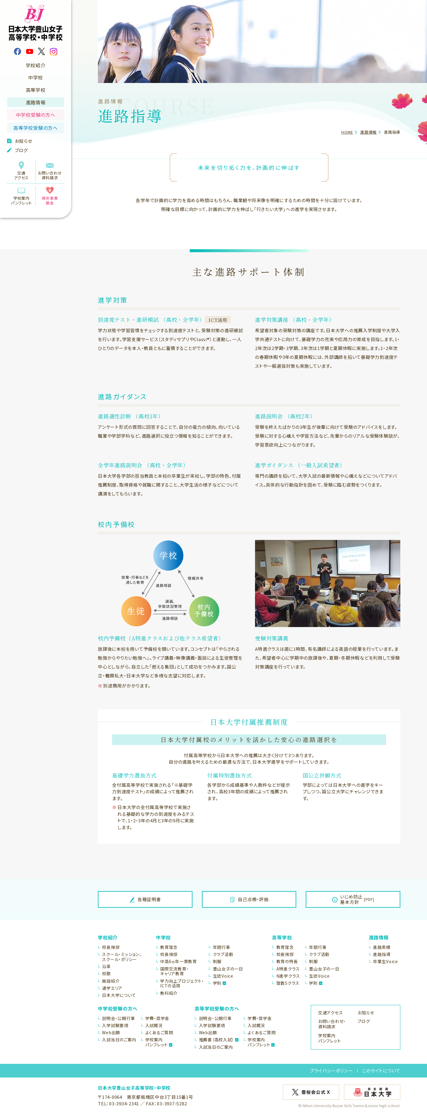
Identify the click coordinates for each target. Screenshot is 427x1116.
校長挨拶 (111, 947)
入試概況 (154, 1025)
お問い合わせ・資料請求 (332, 1023)
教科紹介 (169, 993)
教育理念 (169, 947)
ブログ (17, 150)
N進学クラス (288, 976)
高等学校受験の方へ (35, 127)
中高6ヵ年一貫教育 (178, 961)
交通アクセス (21, 171)
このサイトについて (381, 1070)
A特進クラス (288, 968)
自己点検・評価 (249, 899)
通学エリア (112, 988)
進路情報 (36, 102)
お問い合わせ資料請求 (50, 171)
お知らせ (19, 141)
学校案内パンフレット (21, 196)
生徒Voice (223, 976)
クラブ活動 (223, 954)
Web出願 (111, 1032)
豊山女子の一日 (228, 968)
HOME (347, 132)
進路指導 (382, 954)
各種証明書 (145, 899)
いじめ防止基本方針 (353, 899)
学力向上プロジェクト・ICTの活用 (182, 984)
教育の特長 (287, 961)
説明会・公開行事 (118, 1018)
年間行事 (221, 947)
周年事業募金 (50, 196)
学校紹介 (36, 65)
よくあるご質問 (159, 1032)
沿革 (106, 966)
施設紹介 (111, 981)
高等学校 (36, 89)
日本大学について (119, 995)
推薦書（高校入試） (219, 1039)
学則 (219, 983)
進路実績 (382, 947)
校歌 (106, 973)
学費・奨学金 (157, 1018)
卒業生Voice (385, 961)
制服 (217, 961)
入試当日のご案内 (119, 1039)
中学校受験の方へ (35, 114)
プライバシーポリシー (331, 1070)
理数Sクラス (288, 983)
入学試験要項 (115, 1025)
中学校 (35, 77)
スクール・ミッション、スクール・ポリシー (121, 957)
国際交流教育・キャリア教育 (174, 971)
